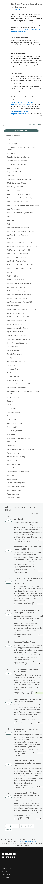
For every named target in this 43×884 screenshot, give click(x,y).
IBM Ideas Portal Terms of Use (26, 842)
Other (28, 541)
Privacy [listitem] (4, 871)
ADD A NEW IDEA (21, 131)
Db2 (25, 603)
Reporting (25, 573)
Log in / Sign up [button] (35, 124)
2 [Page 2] (10, 826)
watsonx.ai (20, 787)
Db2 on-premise (23, 604)
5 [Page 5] (21, 826)
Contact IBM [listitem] (6, 868)
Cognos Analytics (18, 572)
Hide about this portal (18, 9)
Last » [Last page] (8, 829)
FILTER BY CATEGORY (11, 136)
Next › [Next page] (30, 826)
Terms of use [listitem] (6, 874)
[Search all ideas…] (13, 124)
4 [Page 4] (17, 826)
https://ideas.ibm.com (18, 31)
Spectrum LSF (21, 541)
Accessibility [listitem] (6, 878)
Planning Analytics (22, 664)
